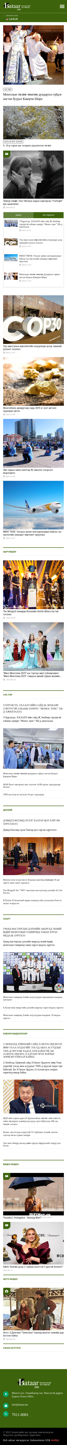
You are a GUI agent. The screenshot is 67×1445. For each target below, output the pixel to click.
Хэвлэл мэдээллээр (15, 1033)
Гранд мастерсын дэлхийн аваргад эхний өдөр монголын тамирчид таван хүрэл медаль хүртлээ (32, 932)
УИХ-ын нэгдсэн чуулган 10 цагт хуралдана (23, 794)
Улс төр (7, 89)
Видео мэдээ (11, 1164)
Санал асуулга (12, 1348)
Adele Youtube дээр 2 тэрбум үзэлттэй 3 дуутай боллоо (32, 1266)
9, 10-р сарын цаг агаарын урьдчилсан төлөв (27, 145)
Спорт (6, 919)
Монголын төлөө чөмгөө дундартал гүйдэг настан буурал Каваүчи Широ (39, 276)
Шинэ (18, 215)
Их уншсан (48, 215)
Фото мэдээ (10, 1279)
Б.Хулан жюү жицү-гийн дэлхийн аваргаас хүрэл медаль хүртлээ (33, 1008)
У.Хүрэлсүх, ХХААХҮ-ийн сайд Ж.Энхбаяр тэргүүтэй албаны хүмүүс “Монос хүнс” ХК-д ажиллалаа (40, 224)
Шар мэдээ (9, 551)
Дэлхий (7, 810)
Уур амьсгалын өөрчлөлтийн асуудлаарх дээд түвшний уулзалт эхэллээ (40, 241)
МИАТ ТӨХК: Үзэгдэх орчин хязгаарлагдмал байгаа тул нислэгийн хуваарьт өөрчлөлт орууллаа (40, 259)
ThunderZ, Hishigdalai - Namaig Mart (21, 1217)
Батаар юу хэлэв (13, 142)
